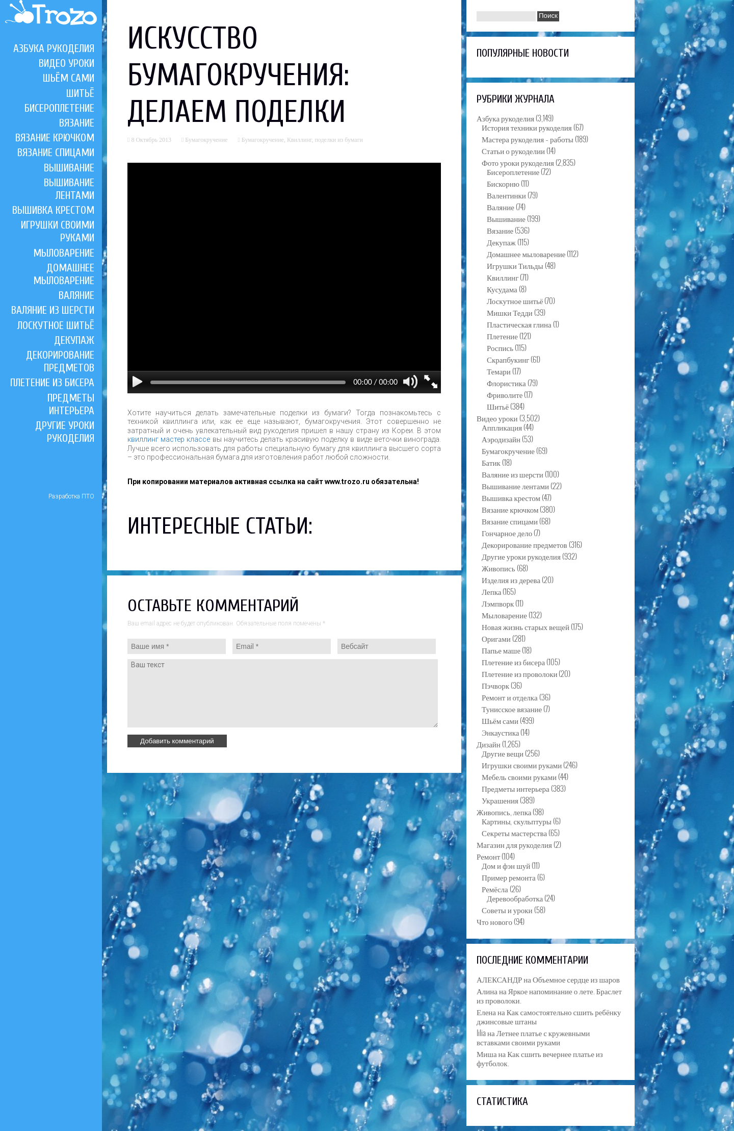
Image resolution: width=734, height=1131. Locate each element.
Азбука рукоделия (53, 48)
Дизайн (489, 743)
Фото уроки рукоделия (518, 162)
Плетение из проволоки (519, 673)
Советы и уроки (507, 909)
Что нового (494, 921)
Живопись (498, 567)
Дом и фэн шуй (506, 865)
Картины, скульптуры (517, 820)
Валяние (76, 295)
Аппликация (502, 427)
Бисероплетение (59, 108)
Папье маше (501, 650)
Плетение (502, 335)
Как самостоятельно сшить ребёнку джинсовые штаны (549, 1016)
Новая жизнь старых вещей (525, 626)
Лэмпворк (498, 603)
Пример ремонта (509, 877)
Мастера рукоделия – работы (527, 138)
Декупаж (74, 340)
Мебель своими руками (519, 776)
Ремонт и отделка (510, 696)
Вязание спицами (55, 152)
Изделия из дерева (511, 579)
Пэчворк (495, 685)
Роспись (500, 347)
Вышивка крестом (53, 210)
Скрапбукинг (508, 359)
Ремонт (488, 856)
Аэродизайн (501, 438)
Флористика (506, 382)
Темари (499, 370)
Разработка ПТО (71, 496)
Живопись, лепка (504, 811)
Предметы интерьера (70, 404)
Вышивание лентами (69, 189)
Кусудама (502, 288)
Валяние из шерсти (52, 310)
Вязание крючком (54, 138)
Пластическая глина (519, 324)
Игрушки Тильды (515, 265)
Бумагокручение (206, 139)
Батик (491, 462)
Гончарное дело (507, 532)
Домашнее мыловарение (63, 274)
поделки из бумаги (338, 139)
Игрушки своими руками (522, 764)
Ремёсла (495, 888)
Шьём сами (68, 78)
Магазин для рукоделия (514, 844)
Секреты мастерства (514, 832)
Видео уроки (66, 63)
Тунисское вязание (512, 708)
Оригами (496, 638)
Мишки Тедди (510, 312)
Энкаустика (500, 732)
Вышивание (69, 168)
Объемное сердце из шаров (576, 979)
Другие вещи (502, 753)
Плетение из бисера (52, 382)
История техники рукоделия (527, 127)
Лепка (491, 591)
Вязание (76, 123)
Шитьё (80, 93)
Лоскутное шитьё (55, 325)
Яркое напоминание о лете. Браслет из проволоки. (549, 995)
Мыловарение (63, 253)
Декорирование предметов (60, 361)
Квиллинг (299, 139)
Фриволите (504, 394)
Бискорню (503, 183)
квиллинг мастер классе (168, 439)
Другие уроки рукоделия (64, 431)
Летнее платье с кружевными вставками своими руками (533, 1037)
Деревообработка (515, 897)
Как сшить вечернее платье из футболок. (540, 1058)
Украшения (500, 800)
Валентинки (506, 194)
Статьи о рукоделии (513, 150)
